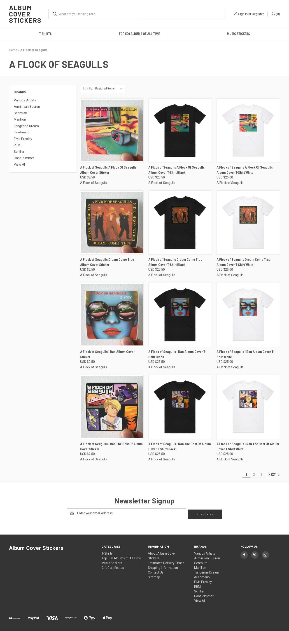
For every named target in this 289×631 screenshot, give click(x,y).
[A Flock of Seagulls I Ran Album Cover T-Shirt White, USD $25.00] (248, 314)
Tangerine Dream (26, 126)
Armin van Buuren (27, 107)
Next (274, 474)
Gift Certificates (113, 566)
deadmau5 (21, 132)
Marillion (20, 119)
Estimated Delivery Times (166, 562)
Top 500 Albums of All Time (139, 34)
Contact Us (155, 571)
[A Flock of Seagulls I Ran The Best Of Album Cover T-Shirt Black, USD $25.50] (180, 407)
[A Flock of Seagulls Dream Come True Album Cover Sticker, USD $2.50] (112, 222)
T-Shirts (45, 34)
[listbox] (110, 88)
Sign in (243, 14)
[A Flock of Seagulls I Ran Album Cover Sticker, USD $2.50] (112, 314)
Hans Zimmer (24, 158)
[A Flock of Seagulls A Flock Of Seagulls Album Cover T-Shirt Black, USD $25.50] (180, 130)
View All (20, 164)
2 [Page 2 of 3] (254, 474)
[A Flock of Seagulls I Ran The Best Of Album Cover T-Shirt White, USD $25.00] (248, 407)
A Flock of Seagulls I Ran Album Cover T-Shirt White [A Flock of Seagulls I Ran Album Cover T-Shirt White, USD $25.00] (245, 354)
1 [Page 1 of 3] (246, 474)
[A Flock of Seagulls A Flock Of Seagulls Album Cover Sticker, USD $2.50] (112, 130)
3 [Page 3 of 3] (262, 474)
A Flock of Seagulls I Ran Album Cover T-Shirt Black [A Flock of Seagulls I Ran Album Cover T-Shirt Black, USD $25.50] (177, 354)
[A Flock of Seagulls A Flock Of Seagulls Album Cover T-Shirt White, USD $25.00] (248, 130)
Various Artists (25, 100)
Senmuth (20, 113)
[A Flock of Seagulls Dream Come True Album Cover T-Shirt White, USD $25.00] (248, 222)
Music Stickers (238, 34)
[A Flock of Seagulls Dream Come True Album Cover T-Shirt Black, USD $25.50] (180, 222)
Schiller (19, 152)
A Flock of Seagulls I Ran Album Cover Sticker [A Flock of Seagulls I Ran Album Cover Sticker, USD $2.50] (107, 354)
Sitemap (154, 576)
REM (17, 145)
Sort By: (88, 88)
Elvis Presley (23, 139)
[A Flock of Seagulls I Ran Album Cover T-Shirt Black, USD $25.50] (180, 314)
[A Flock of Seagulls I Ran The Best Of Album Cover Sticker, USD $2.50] (112, 407)
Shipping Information (163, 566)
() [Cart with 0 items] (276, 14)
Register (258, 14)
